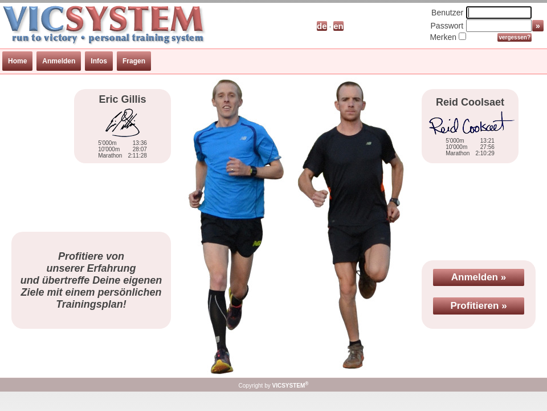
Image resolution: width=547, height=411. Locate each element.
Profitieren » (478, 305)
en (338, 26)
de (322, 26)
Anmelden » (478, 277)
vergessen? (514, 37)
